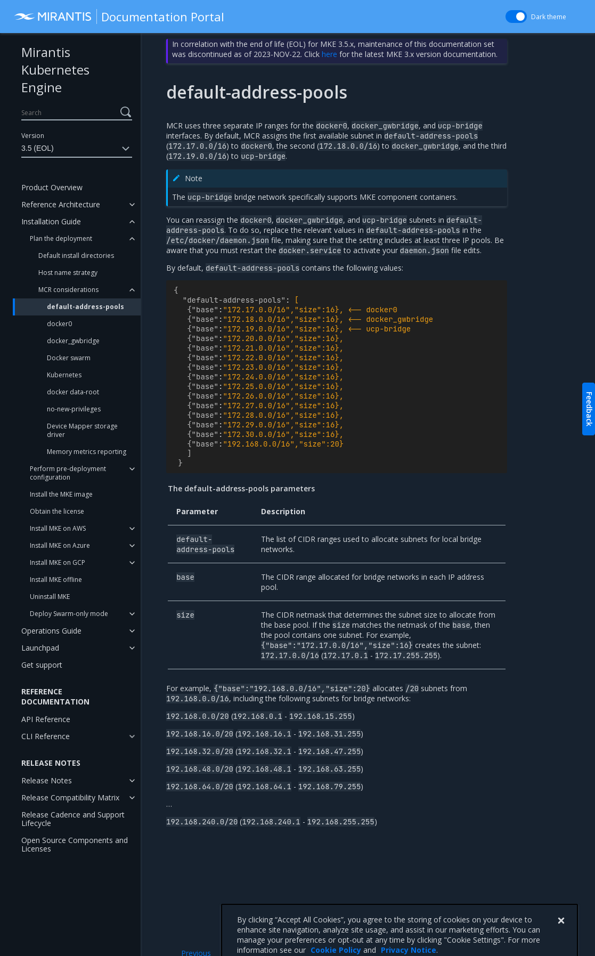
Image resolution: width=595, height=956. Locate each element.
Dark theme (548, 16)
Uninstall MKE (50, 596)
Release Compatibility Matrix (70, 797)
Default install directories (76, 255)
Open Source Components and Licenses (74, 844)
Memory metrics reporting (86, 451)
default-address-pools (85, 306)
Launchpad (40, 648)
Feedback (589, 409)
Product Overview (52, 187)
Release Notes (46, 780)
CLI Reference (45, 736)
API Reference (45, 719)
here (329, 54)
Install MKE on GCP (57, 562)
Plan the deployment (61, 238)
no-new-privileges (74, 409)
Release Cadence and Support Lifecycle (73, 818)
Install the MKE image (61, 494)
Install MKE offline (56, 579)
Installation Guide (51, 221)
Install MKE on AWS (58, 528)
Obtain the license (57, 511)
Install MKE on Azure (60, 545)
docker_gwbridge (73, 340)
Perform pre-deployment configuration (68, 473)
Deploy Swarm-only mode (69, 613)
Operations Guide (51, 631)
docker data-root (73, 391)
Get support (41, 665)
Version (32, 135)
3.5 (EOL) (76, 148)
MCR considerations (68, 289)
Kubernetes (64, 374)
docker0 (59, 323)
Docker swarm (69, 357)
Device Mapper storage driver (82, 430)
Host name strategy (67, 272)
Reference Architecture (60, 204)
